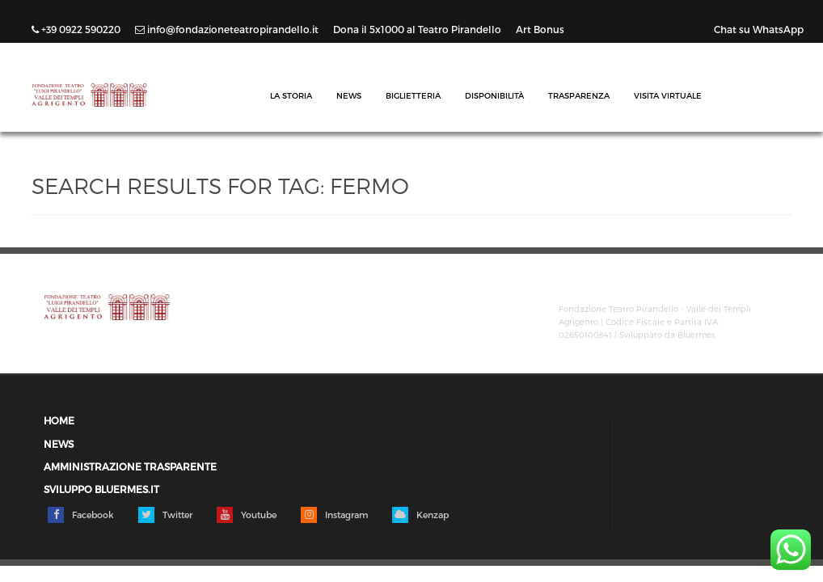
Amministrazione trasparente (130, 467)
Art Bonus (540, 29)
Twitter (165, 515)
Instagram (334, 515)
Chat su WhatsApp (759, 29)
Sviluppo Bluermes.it (101, 489)
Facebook (81, 515)
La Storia (291, 95)
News (348, 95)
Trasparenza (579, 95)
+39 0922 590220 (77, 29)
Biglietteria (413, 95)
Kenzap (420, 515)
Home (59, 420)
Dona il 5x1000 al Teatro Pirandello (418, 29)
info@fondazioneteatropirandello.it (228, 29)
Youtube (246, 515)
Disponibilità (494, 95)
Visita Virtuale (668, 95)
